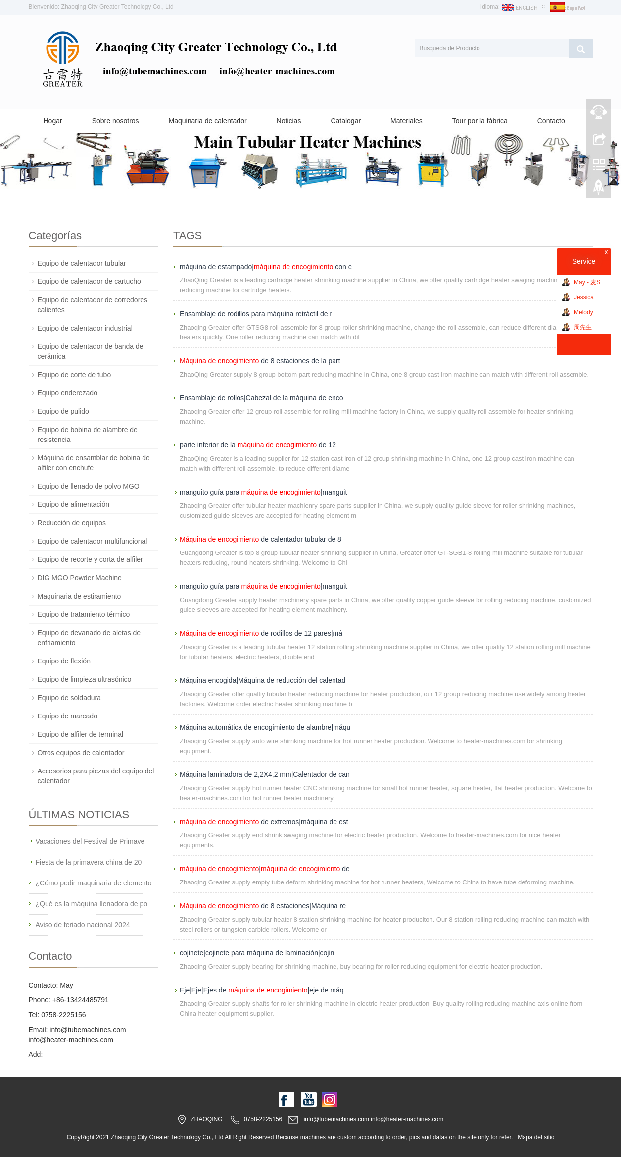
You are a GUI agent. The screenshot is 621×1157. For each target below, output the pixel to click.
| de (265, 869)
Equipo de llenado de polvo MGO (89, 486)
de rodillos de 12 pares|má (261, 633)
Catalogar (346, 121)
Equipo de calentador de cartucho (89, 281)
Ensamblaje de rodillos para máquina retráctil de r (256, 314)
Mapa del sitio (536, 1137)
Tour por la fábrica (480, 121)
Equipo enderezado (67, 393)
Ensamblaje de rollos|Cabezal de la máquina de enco (261, 398)
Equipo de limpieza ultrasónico (85, 679)
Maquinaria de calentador (208, 121)
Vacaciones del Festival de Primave (90, 841)
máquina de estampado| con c (266, 267)
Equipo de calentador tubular (82, 263)
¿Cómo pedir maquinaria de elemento (94, 883)
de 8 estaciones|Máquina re (263, 906)
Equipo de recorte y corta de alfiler (90, 559)
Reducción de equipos (72, 523)
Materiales (406, 121)
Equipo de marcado (67, 716)
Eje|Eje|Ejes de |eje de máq (262, 990)
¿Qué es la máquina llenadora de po (91, 904)
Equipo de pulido (63, 411)
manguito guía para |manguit (263, 492)
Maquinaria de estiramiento (79, 596)
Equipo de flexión (64, 661)
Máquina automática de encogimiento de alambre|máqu (265, 727)
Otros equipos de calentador (81, 753)
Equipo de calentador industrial (85, 328)
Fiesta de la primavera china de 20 (89, 862)
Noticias (289, 121)
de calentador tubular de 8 (260, 539)
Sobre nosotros (115, 121)
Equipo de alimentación (74, 504)
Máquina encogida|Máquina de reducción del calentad (262, 680)
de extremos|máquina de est (264, 822)
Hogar (53, 121)
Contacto (551, 121)
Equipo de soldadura (69, 698)
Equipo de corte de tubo (74, 375)
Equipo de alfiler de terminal (81, 734)
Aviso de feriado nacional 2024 (83, 925)
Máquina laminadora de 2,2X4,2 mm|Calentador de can (265, 774)
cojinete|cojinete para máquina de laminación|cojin (257, 953)
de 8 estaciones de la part (260, 361)
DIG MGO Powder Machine (80, 578)
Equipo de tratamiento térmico (84, 614)
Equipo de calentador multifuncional (92, 541)
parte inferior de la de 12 (258, 445)
